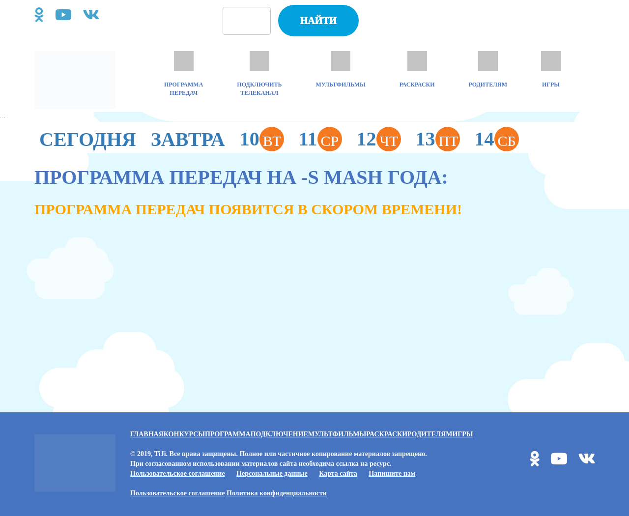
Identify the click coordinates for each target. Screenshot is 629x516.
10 (262, 139)
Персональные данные (272, 473)
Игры (462, 434)
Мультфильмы (337, 434)
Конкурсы (184, 434)
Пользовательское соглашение (177, 473)
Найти (318, 20)
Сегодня (87, 139)
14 (497, 139)
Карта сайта (338, 473)
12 (379, 139)
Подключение (279, 434)
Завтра (188, 139)
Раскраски (386, 434)
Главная (147, 434)
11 (320, 139)
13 (438, 139)
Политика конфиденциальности (277, 493)
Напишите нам (392, 473)
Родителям (429, 434)
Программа (228, 434)
